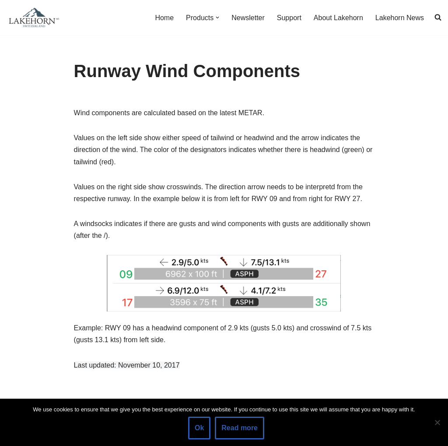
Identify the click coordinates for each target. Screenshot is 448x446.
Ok (199, 428)
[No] (437, 422)
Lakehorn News (399, 17)
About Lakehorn (338, 17)
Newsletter (248, 17)
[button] (217, 17)
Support (289, 17)
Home (164, 17)
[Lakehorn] (33, 17)
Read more (239, 428)
